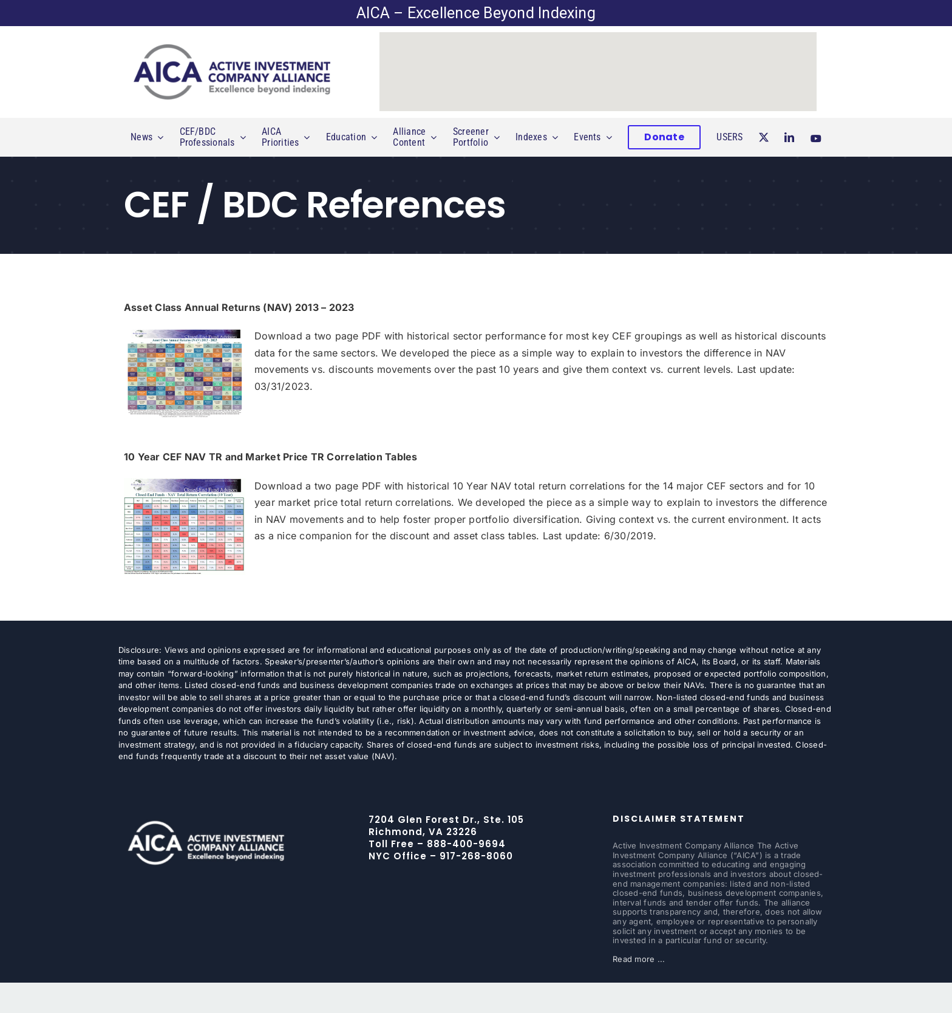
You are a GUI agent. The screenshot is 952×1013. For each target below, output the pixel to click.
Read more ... (639, 959)
